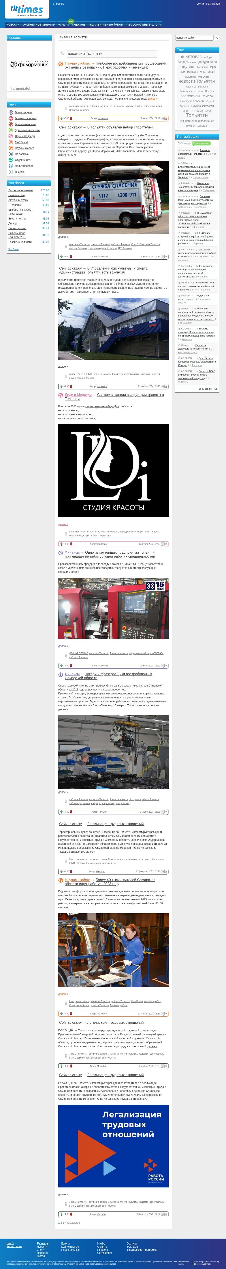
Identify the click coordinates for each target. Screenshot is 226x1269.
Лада (182, 72)
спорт (186, 110)
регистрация (213, 3)
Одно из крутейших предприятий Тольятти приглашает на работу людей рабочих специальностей (110, 554)
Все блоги (13, 249)
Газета (41, 1256)
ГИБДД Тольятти (187, 62)
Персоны (42, 1252)
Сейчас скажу (16, 195)
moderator (103, 118)
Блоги (40, 1249)
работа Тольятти (130, 374)
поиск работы (82, 1001)
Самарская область (79, 110)
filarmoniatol (19, 88)
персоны (79, 24)
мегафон (192, 71)
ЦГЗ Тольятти (125, 248)
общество (144, 859)
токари (94, 803)
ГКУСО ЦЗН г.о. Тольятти (82, 863)
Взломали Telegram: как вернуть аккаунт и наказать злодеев (196, 187)
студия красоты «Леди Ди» (97, 535)
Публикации (185, 143)
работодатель (157, 859)
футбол (191, 125)
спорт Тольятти (77, 374)
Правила (102, 1249)
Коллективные (70, 1246)
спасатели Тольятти (79, 244)
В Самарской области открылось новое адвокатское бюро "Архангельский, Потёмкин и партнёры (195, 220)
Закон (72, 859)
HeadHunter (137, 1001)
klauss (184, 308)
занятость (82, 859)
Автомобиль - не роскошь (192, 207)
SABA (184, 163)
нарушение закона (97, 859)
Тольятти (94, 531)
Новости (42, 1246)
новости (12, 24)
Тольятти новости (109, 531)
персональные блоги (144, 24)
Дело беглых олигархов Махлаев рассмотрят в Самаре (197, 362)
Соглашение (104, 1252)
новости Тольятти (78, 248)
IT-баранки (14, 205)
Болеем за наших (25, 118)
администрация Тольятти (82, 378)
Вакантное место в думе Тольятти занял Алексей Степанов (196, 286)
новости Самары (124, 106)
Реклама (132, 1246)
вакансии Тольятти (79, 106)
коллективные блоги (106, 24)
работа (123, 1005)
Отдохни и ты (23, 160)
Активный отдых (18, 200)
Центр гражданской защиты (103, 248)
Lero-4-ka (186, 249)
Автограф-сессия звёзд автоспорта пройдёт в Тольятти (197, 253)
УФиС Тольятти (94, 374)
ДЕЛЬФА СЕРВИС (78, 653)
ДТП (191, 67)
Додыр (12, 223)
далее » (153, 98)
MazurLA (100, 871)
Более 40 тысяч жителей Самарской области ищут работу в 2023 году (110, 882)
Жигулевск (202, 67)
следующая (74, 1222)
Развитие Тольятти (20, 242)
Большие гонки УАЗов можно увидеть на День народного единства (195, 200)
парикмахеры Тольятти (141, 531)
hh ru (112, 106)
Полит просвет (24, 165)
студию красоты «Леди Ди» (102, 406)
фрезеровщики (106, 803)
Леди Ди (123, 531)
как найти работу (152, 1001)
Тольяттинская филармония (196, 121)
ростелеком (190, 96)
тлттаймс (197, 110)
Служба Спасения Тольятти (145, 244)
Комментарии (201, 143)
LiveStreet (206, 1264)
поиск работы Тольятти (147, 799)
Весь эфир (205, 388)
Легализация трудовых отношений (115, 824)
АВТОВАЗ (194, 57)
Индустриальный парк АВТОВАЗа (146, 653)
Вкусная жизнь (17, 218)
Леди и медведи (25, 136)
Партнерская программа (142, 1249)
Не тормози (22, 154)
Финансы (72, 552)
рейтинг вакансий (153, 106)
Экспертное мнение (20, 190)
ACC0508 (186, 328)
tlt (182, 57)
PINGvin (103, 812)
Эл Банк (202, 125)
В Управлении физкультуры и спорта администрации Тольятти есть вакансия (103, 270)
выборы (207, 57)
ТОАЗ (208, 111)
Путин (200, 91)
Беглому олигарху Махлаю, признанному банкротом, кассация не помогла (196, 332)
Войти (10, 1243)
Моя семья (21, 142)
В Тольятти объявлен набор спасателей (120, 127)
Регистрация (14, 1246)
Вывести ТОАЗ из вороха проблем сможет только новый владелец (196, 375)
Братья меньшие (25, 124)
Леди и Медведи (78, 395)
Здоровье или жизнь (27, 130)
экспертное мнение (39, 24)
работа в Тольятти (99, 106)
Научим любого (24, 148)
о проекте (58, 3)
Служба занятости (117, 859)
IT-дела (19, 171)
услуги (63, 24)
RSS (215, 388)
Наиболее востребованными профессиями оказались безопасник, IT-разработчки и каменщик (115, 65)
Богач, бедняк (23, 112)
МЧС (203, 71)
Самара (138, 106)
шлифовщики (122, 803)
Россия (209, 91)
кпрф (212, 67)
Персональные (70, 1249)
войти (200, 3)
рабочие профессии (79, 803)
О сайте (102, 1246)
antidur (185, 282)
